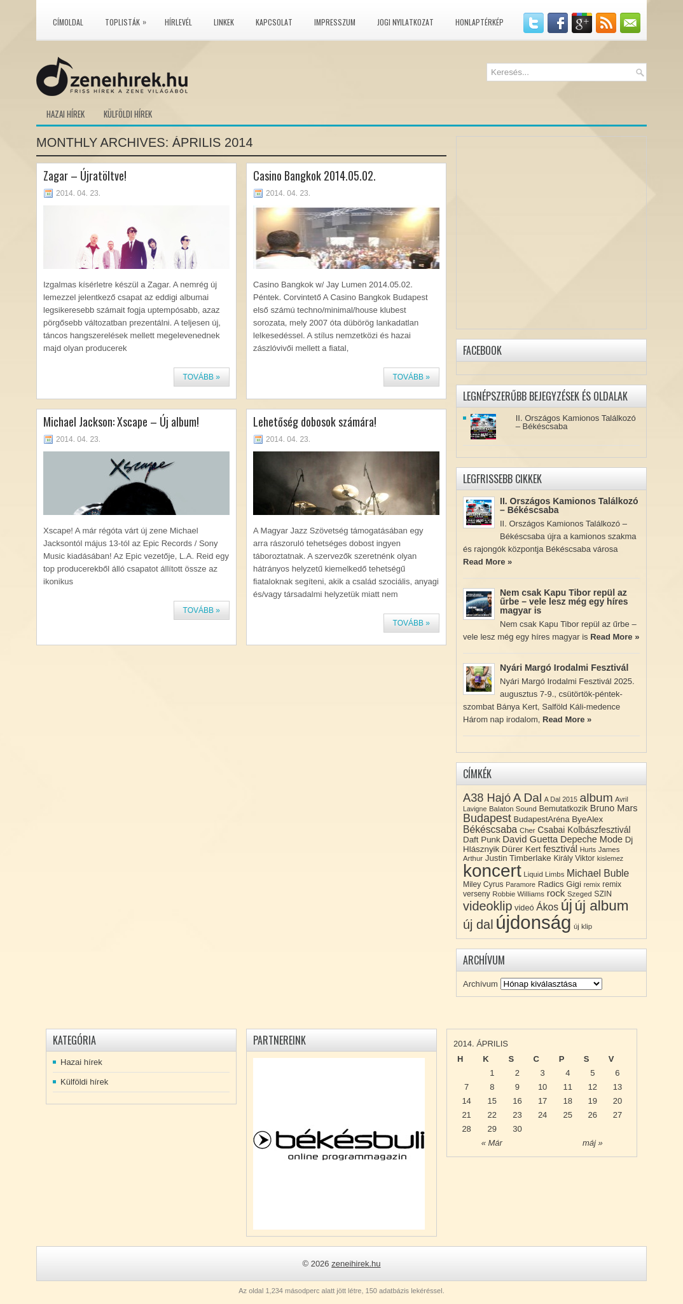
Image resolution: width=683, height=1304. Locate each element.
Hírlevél (178, 22)
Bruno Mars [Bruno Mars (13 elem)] (614, 808)
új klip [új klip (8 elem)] (583, 926)
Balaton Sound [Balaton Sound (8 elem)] (513, 809)
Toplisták (129, 19)
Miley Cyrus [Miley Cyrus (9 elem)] (483, 884)
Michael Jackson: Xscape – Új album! (121, 421)
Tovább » (201, 377)
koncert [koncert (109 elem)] (492, 871)
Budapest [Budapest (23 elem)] (487, 818)
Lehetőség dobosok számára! (314, 421)
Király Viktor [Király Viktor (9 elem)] (574, 858)
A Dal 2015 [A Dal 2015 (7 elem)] (560, 799)
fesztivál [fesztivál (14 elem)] (560, 849)
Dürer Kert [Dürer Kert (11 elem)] (521, 849)
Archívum (480, 984)
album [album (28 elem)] (596, 797)
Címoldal (68, 22)
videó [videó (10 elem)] (524, 907)
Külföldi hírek (128, 113)
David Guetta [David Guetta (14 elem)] (530, 839)
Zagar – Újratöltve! (85, 175)
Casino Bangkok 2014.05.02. (314, 175)
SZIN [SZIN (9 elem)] (603, 893)
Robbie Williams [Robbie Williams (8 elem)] (518, 894)
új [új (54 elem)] (566, 905)
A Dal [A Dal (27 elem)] (527, 797)
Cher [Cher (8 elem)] (527, 830)
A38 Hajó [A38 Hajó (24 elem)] (487, 797)
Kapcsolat (274, 22)
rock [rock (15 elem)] (556, 893)
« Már (491, 1143)
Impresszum (334, 22)
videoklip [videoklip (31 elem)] (487, 906)
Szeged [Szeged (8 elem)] (579, 894)
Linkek (224, 22)
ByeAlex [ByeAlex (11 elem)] (587, 819)
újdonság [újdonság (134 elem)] (533, 922)
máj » (593, 1143)
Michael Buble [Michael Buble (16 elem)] (598, 873)
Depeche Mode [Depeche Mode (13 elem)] (591, 839)
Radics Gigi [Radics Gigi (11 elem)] (559, 884)
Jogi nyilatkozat (405, 22)
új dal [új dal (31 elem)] (478, 924)
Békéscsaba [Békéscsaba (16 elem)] (490, 829)
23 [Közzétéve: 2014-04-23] (517, 1115)
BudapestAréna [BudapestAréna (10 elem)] (541, 819)
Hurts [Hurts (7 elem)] (588, 849)
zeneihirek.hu (355, 1263)
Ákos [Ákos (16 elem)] (547, 907)
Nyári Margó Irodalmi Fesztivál (564, 667)
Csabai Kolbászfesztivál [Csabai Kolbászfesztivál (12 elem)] (583, 830)
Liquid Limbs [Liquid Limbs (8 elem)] (543, 874)
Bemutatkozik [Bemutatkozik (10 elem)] (563, 808)
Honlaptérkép (479, 22)
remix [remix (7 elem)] (592, 884)
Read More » (487, 561)
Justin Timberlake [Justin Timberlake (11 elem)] (518, 858)
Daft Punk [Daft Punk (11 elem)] (481, 839)
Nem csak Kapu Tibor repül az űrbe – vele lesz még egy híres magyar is (564, 601)
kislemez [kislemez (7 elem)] (610, 858)
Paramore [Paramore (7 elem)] (520, 884)
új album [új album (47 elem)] (602, 906)
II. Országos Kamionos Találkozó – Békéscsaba (576, 422)
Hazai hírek (65, 113)
